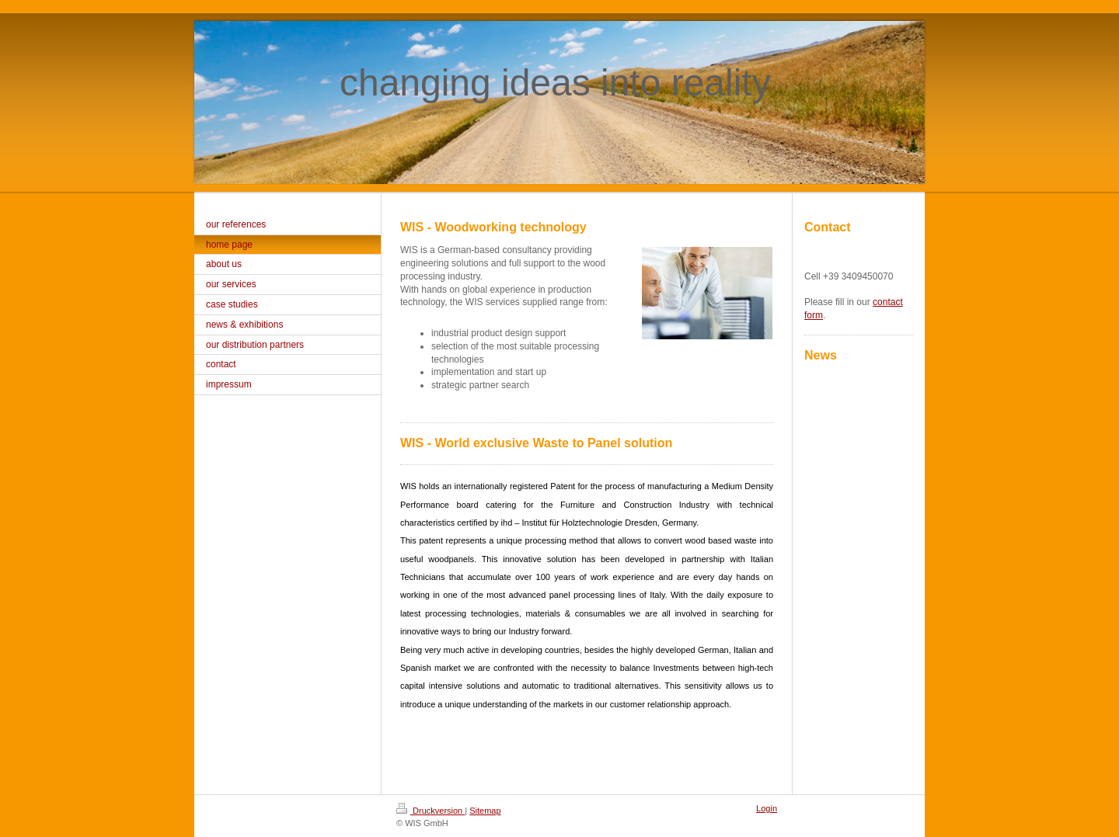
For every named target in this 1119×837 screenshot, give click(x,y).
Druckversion (430, 810)
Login (766, 808)
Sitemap (484, 810)
